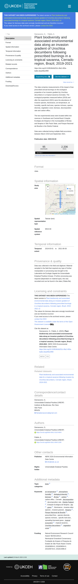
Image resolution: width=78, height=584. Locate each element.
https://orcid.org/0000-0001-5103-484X (48, 432)
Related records (11, 64)
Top (8, 34)
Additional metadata (13, 77)
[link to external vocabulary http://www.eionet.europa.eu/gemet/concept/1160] (67, 497)
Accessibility (25, 576)
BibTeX (42, 356)
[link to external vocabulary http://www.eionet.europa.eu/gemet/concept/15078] (68, 494)
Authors (8, 73)
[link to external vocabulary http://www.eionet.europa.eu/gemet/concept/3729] (52, 507)
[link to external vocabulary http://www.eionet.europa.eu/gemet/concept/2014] (45, 502)
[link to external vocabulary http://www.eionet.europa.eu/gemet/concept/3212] (45, 507)
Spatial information (12, 47)
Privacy (34, 576)
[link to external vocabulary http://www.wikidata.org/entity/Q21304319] (61, 525)
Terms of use (44, 576)
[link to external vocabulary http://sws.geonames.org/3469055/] (66, 512)
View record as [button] (68, 82)
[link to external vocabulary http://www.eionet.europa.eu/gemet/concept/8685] (53, 523)
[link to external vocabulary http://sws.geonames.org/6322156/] (59, 497)
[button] (47, 187)
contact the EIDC (47, 26)
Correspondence (12, 68)
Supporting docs (43, 77)
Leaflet (54, 214)
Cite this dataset (62, 77)
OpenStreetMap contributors (67, 214)
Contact (54, 576)
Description (10, 38)
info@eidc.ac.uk (52, 462)
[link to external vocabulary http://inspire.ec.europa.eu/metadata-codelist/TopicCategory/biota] (49, 484)
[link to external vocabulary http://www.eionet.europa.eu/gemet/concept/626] (52, 494)
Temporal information (13, 51)
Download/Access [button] (12, 86)
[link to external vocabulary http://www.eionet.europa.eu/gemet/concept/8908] (50, 528)
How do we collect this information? (45, 155)
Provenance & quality (13, 55)
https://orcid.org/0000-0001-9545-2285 (47, 442)
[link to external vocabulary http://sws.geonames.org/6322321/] (72, 510)
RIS (47, 356)
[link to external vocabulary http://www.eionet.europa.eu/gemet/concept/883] (52, 497)
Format (8, 42)
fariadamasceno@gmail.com (45, 413)
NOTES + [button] (40, 153)
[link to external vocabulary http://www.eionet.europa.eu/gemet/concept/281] (57, 492)
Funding (8, 81)
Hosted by (20, 567)
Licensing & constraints (14, 60)
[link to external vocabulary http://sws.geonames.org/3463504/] (45, 505)
